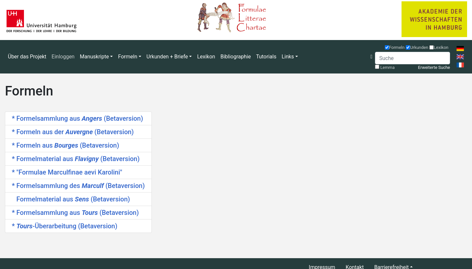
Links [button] (288, 56)
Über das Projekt (27, 56)
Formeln (397, 47)
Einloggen (62, 56)
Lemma (387, 67)
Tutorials (266, 56)
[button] (371, 57)
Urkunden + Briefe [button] (167, 56)
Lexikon (206, 56)
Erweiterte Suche (434, 67)
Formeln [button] (127, 56)
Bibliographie (235, 56)
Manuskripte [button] (94, 56)
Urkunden (419, 47)
